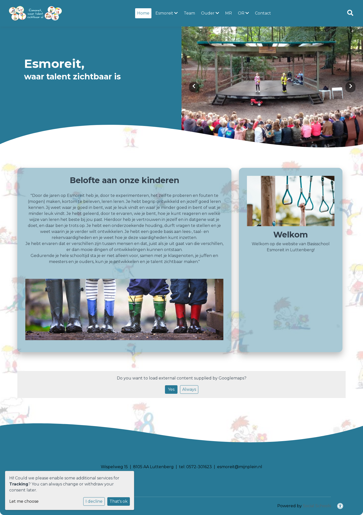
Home (143, 13)
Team (189, 13)
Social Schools (317, 505)
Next (350, 87)
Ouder (210, 13)
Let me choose (24, 501)
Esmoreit (166, 13)
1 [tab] (271, 134)
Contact (263, 13)
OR (243, 13)
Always (189, 389)
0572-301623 (199, 466)
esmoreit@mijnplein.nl (239, 466)
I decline (94, 501)
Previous (194, 87)
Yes (171, 389)
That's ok (119, 501)
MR (228, 13)
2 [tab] (276, 134)
